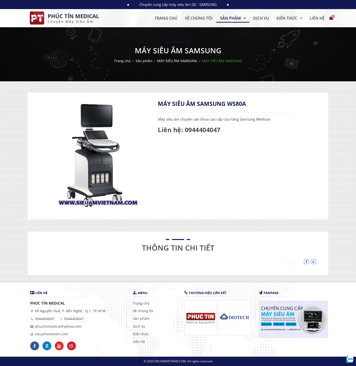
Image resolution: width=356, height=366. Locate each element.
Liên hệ (139, 341)
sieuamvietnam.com (51, 334)
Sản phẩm (144, 60)
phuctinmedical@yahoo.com (58, 326)
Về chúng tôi (143, 311)
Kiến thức (141, 334)
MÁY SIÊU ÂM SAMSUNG (177, 60)
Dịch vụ (139, 326)
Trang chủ (122, 60)
